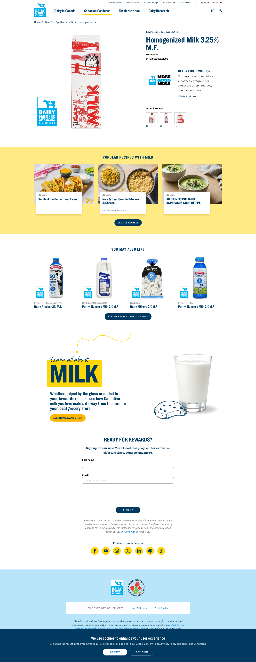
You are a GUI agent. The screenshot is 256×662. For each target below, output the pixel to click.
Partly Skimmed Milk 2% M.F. (100, 306)
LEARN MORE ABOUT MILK (67, 417)
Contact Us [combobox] (167, 2)
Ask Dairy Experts (115, 2)
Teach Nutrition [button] (129, 10)
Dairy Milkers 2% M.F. (143, 306)
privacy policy (128, 531)
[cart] (212, 11)
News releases (185, 2)
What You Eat (161, 608)
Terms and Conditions (194, 643)
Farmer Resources (133, 2)
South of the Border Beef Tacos (57, 199)
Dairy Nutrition (139, 608)
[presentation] (128, 495)
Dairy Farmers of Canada (40, 10)
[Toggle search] (220, 11)
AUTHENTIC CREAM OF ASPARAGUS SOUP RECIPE (183, 201)
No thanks (141, 652)
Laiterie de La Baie (162, 32)
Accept (115, 652)
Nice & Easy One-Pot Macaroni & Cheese (121, 201)
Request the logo (151, 2)
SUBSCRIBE (187, 96)
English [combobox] (203, 2)
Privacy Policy (168, 643)
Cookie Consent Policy (148, 643)
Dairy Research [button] (158, 10)
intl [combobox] (217, 2)
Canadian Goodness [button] (97, 10)
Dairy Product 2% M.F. (48, 306)
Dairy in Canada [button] (64, 10)
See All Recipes (128, 222)
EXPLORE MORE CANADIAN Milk (128, 316)
